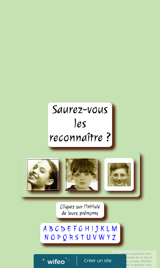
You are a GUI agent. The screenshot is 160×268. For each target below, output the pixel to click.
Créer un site (98, 260)
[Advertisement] (80, 46)
